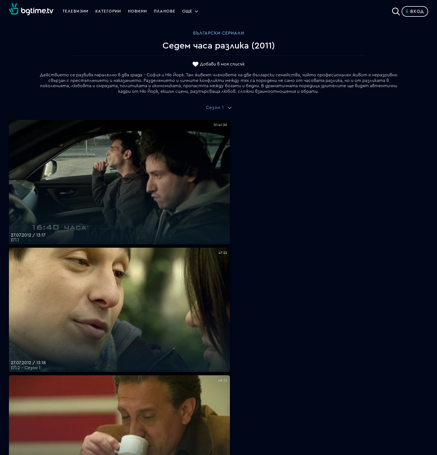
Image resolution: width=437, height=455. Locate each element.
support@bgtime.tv (134, 415)
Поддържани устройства (247, 368)
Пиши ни (228, 402)
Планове (228, 362)
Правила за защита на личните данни (259, 388)
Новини (144, 11)
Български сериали (218, 33)
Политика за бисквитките (248, 395)
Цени (224, 375)
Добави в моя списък (222, 64)
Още (198, 11)
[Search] (396, 10)
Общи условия (234, 382)
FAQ (223, 355)
